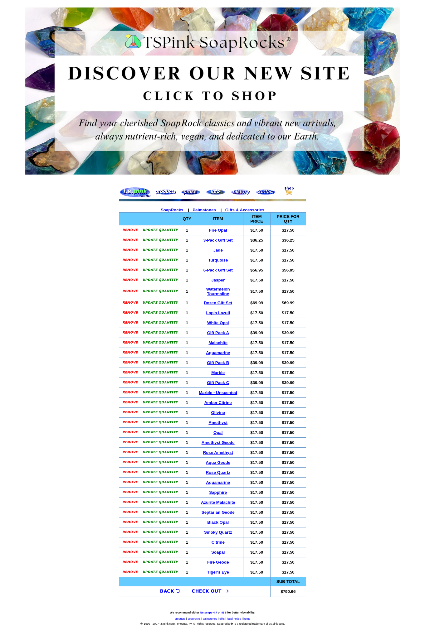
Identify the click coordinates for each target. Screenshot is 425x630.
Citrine (218, 542)
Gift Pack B (218, 362)
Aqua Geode (218, 462)
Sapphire (218, 492)
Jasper (218, 280)
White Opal (218, 322)
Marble (218, 372)
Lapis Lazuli (218, 312)
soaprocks (194, 618)
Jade (218, 250)
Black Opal (218, 522)
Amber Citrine (218, 402)
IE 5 (224, 612)
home (247, 618)
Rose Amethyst (218, 452)
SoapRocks (172, 210)
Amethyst (217, 422)
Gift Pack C (218, 382)
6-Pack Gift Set (218, 270)
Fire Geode (218, 562)
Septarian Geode (218, 512)
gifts (222, 618)
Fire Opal (218, 230)
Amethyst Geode (218, 442)
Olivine (218, 412)
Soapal (218, 552)
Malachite (217, 342)
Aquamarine (218, 352)
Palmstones (204, 210)
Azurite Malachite (218, 502)
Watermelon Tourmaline (218, 291)
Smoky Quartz (218, 532)
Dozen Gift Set (218, 303)
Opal (218, 432)
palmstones (210, 618)
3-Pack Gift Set (218, 240)
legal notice (234, 618)
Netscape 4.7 (208, 612)
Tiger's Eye (218, 572)
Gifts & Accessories (244, 210)
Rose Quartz (218, 472)
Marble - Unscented (218, 392)
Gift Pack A (218, 332)
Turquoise (218, 260)
